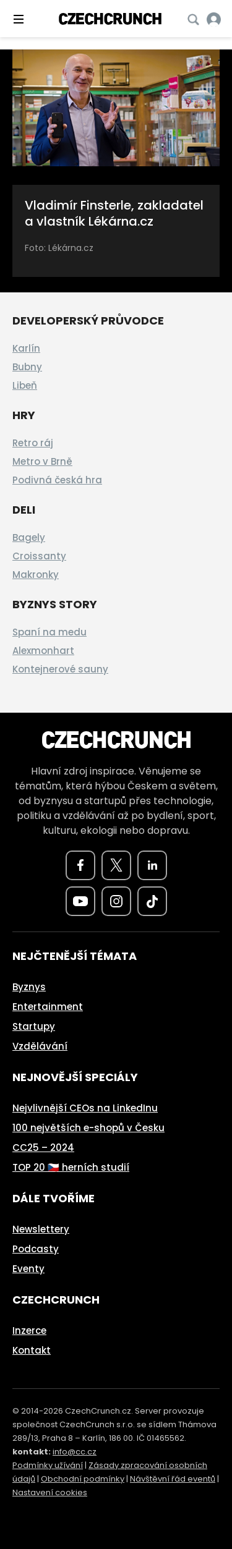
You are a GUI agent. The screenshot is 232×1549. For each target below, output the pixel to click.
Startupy (33, 1026)
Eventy (28, 1268)
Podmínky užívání (47, 1465)
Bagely (28, 537)
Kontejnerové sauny (60, 669)
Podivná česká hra (57, 479)
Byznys (29, 986)
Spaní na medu (49, 632)
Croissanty (39, 556)
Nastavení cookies (49, 1492)
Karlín (26, 348)
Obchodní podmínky (82, 1479)
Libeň (24, 385)
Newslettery (40, 1229)
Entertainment (47, 1006)
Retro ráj (32, 442)
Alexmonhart (43, 650)
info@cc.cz (75, 1452)
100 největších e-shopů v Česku (88, 1127)
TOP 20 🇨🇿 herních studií (70, 1167)
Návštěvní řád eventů (172, 1479)
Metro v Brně (42, 461)
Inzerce (29, 1330)
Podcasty (35, 1248)
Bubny (27, 366)
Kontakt (31, 1350)
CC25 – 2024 (43, 1147)
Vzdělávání (39, 1046)
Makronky (35, 574)
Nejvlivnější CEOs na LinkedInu (85, 1107)
